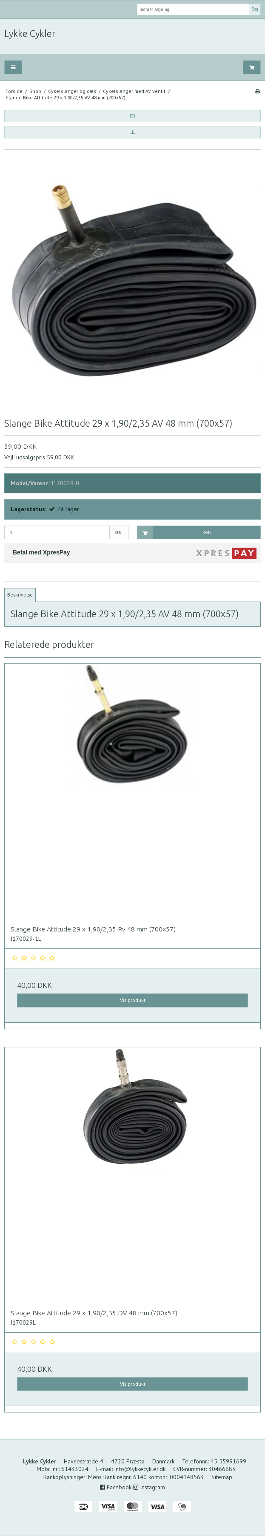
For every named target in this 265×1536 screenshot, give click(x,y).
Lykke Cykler (29, 33)
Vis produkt (132, 1000)
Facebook (115, 1487)
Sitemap (221, 1477)
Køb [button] (174, 532)
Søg (254, 9)
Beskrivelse (20, 594)
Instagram (149, 1487)
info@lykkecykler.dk (139, 1469)
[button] (132, 116)
